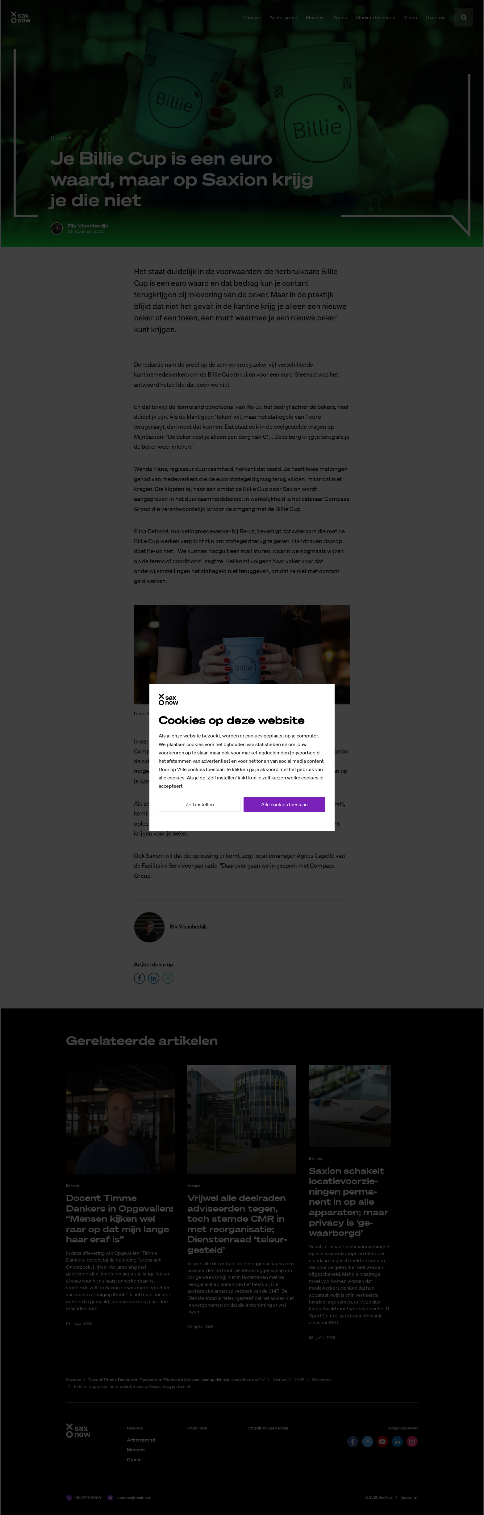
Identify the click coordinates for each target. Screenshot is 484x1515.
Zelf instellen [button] (200, 804)
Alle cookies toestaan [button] (284, 804)
